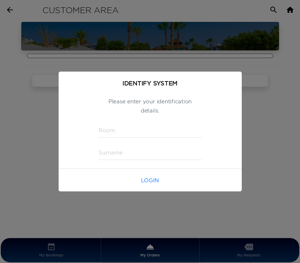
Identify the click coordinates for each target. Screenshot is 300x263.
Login (150, 180)
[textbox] (150, 130)
